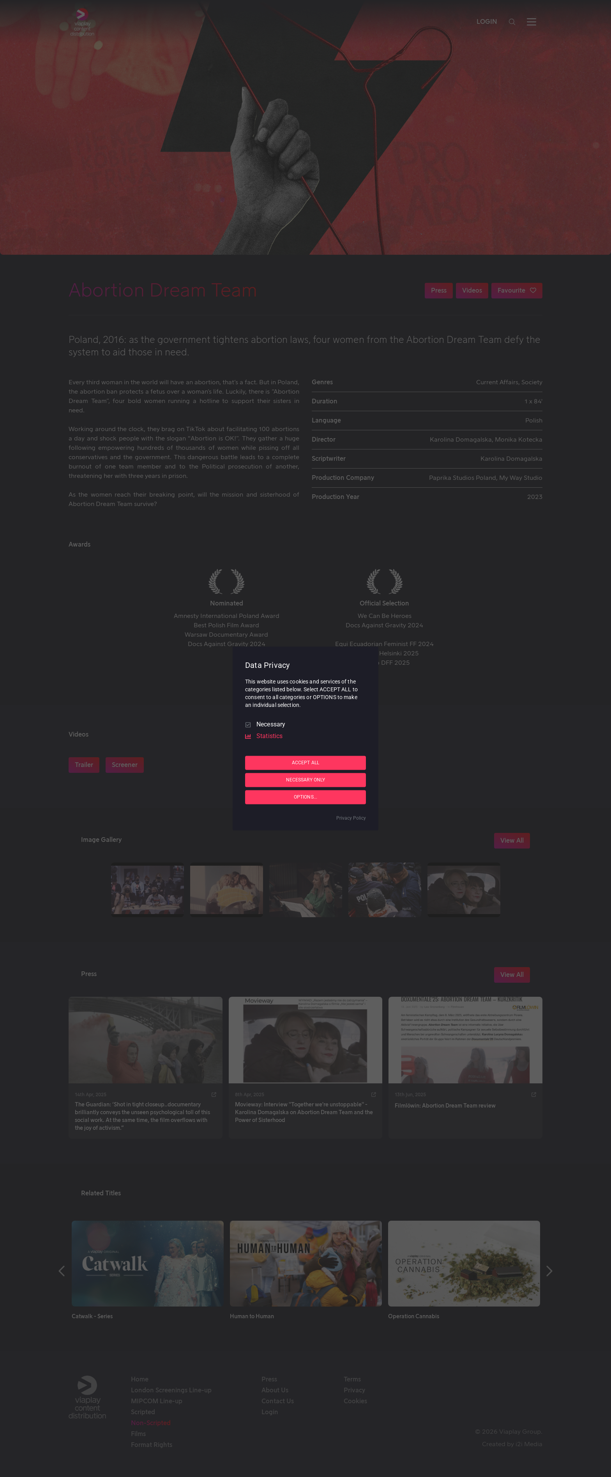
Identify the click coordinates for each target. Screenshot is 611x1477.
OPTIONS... (305, 797)
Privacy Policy (351, 818)
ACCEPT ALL (305, 762)
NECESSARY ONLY (305, 780)
